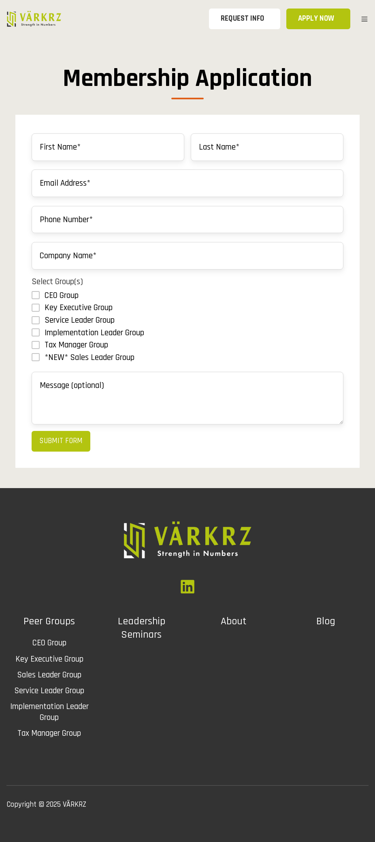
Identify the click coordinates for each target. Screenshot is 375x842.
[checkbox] (187, 326)
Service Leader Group (49, 690)
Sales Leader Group (49, 674)
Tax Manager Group (49, 733)
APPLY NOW (320, 18)
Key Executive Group (49, 658)
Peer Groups (49, 621)
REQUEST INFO (247, 18)
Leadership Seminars (141, 628)
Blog (325, 621)
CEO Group (49, 642)
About (233, 621)
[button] (364, 19)
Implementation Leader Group (49, 712)
